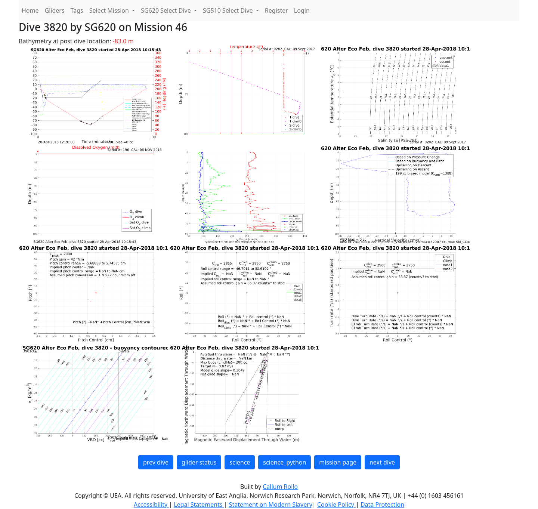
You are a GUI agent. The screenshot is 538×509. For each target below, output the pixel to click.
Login (302, 10)
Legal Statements (199, 504)
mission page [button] (337, 462)
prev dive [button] (155, 462)
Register (276, 10)
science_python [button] (284, 462)
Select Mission (109, 10)
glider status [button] (199, 462)
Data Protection (382, 504)
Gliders (55, 10)
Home (30, 10)
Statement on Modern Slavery (270, 504)
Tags (77, 10)
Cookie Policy (336, 504)
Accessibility (151, 504)
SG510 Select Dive (228, 10)
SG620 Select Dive (166, 10)
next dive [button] (382, 462)
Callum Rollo (280, 486)
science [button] (239, 462)
